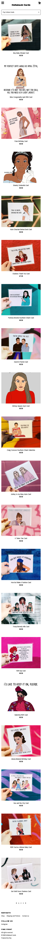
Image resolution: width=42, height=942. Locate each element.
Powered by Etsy (6, 938)
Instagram (4, 924)
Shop (3, 916)
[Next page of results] (26, 903)
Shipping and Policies (13, 916)
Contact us (25, 916)
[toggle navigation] (2, 3)
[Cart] (39, 3)
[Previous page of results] (16, 903)
